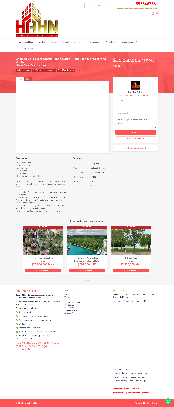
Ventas (42, 42)
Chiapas (44, 65)
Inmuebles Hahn (26, 42)
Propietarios (111, 42)
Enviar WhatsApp (135, 139)
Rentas (54, 42)
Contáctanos (94, 42)
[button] (19, 251)
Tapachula (35, 65)
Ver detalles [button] (43, 270)
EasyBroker (152, 403)
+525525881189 (143, 95)
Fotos (20, 79)
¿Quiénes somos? (129, 42)
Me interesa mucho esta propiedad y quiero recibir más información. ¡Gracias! (135, 122)
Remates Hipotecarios (72, 42)
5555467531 (127, 95)
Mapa (28, 79)
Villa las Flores (23, 65)
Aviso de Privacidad (27, 48)
